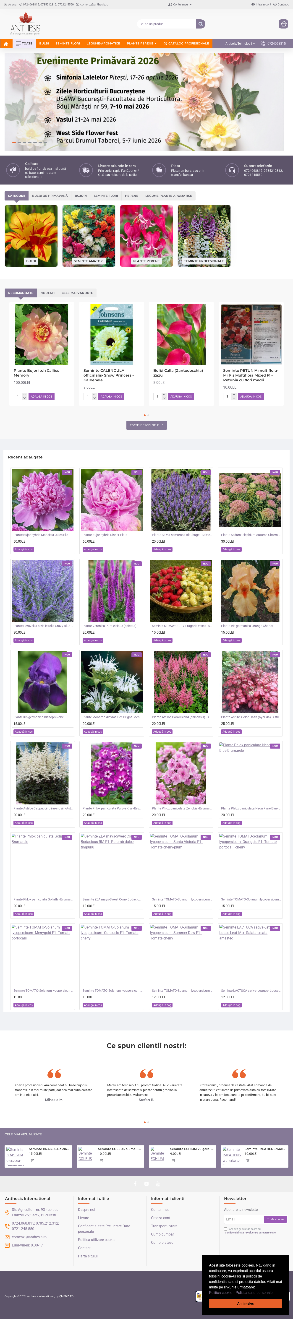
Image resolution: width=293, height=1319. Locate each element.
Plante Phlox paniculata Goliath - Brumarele (43, 899)
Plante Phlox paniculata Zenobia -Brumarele (182, 808)
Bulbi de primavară (50, 196)
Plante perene (146, 261)
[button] (274, 1293)
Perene (131, 196)
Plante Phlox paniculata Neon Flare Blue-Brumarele (251, 808)
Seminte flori (106, 196)
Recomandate (20, 293)
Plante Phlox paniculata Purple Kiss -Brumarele (113, 808)
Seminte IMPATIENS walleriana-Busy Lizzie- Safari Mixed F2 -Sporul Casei (266, 1149)
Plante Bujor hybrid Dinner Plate (105, 535)
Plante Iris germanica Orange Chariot (247, 626)
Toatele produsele (144, 425)
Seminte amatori (89, 261)
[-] (24, 398)
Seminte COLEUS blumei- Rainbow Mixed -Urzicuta (120, 1149)
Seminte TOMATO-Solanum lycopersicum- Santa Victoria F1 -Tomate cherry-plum (182, 899)
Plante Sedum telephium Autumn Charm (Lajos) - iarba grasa (251, 535)
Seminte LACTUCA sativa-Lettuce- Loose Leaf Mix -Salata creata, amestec (251, 990)
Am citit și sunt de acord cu (250, 1231)
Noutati (47, 293)
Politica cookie (220, 1293)
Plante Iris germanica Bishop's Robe (38, 717)
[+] (24, 395)
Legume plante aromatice (168, 196)
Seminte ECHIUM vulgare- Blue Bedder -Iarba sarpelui (192, 1149)
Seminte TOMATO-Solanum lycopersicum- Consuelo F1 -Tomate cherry (113, 990)
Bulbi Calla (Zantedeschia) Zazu (178, 372)
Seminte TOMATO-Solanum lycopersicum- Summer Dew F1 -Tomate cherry (182, 990)
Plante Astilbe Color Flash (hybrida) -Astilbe (251, 717)
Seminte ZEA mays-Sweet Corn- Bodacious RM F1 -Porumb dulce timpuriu (113, 899)
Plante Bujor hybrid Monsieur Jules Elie (40, 535)
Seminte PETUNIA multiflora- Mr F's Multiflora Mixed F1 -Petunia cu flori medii (250, 375)
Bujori (81, 196)
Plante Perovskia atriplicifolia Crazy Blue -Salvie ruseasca (43, 626)
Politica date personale (254, 1293)
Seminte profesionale (204, 261)
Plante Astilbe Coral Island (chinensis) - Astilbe (182, 717)
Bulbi (31, 261)
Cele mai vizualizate (23, 1134)
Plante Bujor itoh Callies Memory (36, 372)
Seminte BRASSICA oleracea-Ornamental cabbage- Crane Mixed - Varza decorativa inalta (49, 1149)
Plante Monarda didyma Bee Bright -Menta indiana (113, 717)
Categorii (16, 196)
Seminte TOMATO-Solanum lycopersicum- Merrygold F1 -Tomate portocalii (43, 990)
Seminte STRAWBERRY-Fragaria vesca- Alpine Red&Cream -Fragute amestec (182, 626)
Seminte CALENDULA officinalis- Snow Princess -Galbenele (109, 375)
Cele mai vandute (77, 293)
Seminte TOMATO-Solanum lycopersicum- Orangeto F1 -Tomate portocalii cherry (251, 899)
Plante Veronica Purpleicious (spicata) (109, 626)
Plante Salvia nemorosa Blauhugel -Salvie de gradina (182, 535)
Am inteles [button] (245, 1303)
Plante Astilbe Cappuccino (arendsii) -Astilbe (43, 808)
